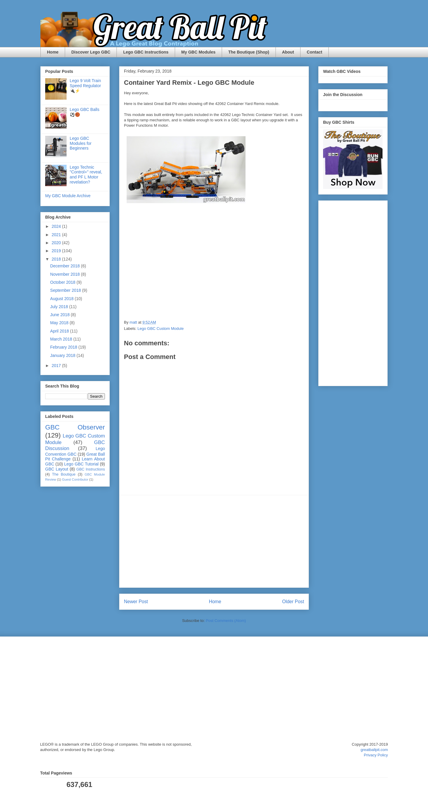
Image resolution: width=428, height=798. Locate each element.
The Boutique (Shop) (248, 52)
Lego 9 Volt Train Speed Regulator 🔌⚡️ (85, 85)
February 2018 (64, 347)
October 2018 (63, 282)
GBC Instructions (90, 469)
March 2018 (61, 339)
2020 (57, 242)
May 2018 (60, 322)
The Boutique (63, 474)
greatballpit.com (374, 749)
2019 (57, 250)
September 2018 (66, 290)
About (288, 52)
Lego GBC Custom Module (161, 328)
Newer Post (136, 601)
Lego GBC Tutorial (81, 464)
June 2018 (60, 314)
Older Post (293, 601)
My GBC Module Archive (68, 195)
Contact (314, 52)
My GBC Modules (198, 52)
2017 (57, 365)
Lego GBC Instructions (145, 52)
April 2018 (60, 331)
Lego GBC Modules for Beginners (81, 143)
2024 (57, 226)
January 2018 (63, 355)
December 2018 (65, 266)
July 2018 (59, 306)
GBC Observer (75, 427)
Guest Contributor (75, 479)
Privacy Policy (376, 755)
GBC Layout (56, 469)
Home (53, 52)
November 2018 (65, 274)
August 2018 (62, 298)
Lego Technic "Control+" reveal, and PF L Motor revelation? (86, 174)
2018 (57, 259)
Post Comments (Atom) (226, 620)
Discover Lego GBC (90, 52)
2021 (57, 234)
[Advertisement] (214, 541)
